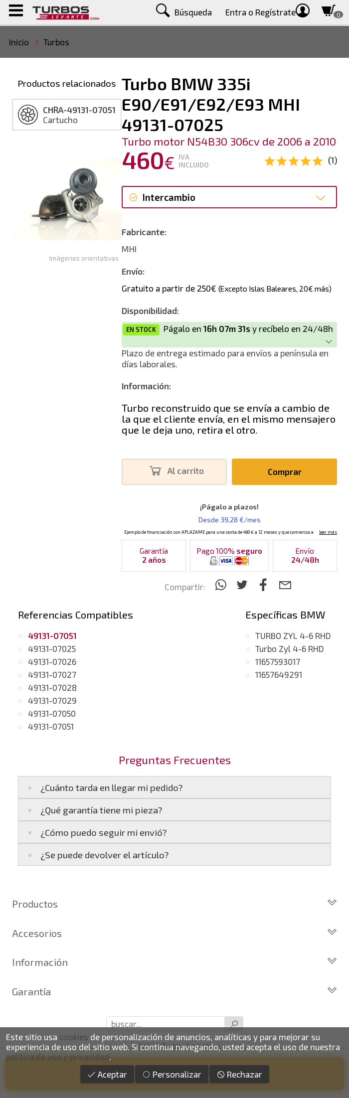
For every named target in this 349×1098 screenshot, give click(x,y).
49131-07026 (52, 661)
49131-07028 (52, 687)
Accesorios (174, 933)
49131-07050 (52, 713)
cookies (73, 1037)
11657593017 (277, 661)
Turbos (56, 42)
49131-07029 (52, 700)
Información (174, 962)
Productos (174, 904)
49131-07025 (52, 648)
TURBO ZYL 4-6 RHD (293, 635)
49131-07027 (52, 674)
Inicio (19, 42)
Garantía (174, 991)
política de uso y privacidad (57, 1057)
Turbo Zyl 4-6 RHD (289, 648)
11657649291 (278, 674)
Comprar (285, 471)
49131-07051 (51, 726)
